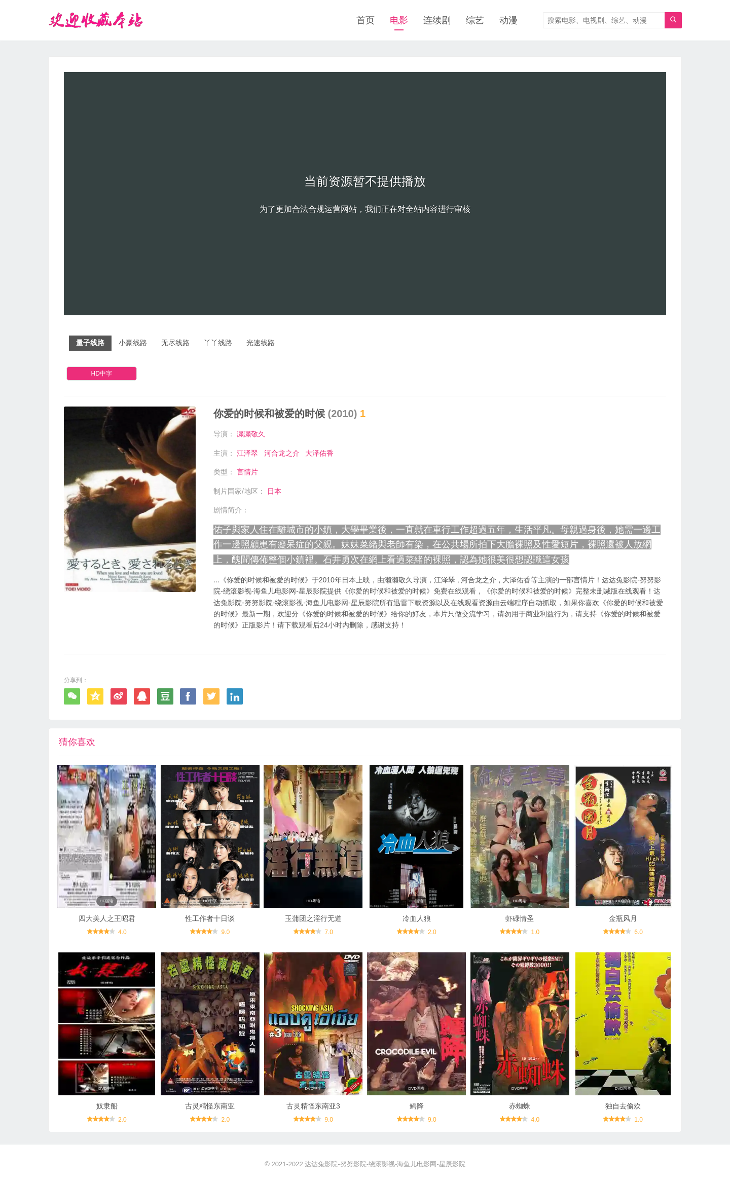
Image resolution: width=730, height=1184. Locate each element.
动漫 (508, 20)
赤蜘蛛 (519, 1106)
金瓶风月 (623, 918)
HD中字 (101, 373)
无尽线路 (175, 343)
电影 (399, 20)
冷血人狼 (417, 918)
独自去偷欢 (623, 1106)
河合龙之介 (282, 453)
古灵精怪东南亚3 (313, 1106)
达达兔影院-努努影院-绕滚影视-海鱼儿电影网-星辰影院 (385, 1164)
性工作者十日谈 (210, 918)
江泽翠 (247, 453)
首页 (365, 20)
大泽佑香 (319, 453)
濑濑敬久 (251, 434)
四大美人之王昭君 (107, 918)
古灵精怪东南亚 (210, 1106)
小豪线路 (133, 343)
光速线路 (260, 343)
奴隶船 (107, 1106)
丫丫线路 (218, 343)
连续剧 (437, 20)
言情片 (247, 472)
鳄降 (417, 1106)
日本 (274, 491)
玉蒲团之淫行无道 (313, 918)
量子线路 (90, 343)
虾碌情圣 (519, 918)
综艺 (475, 20)
